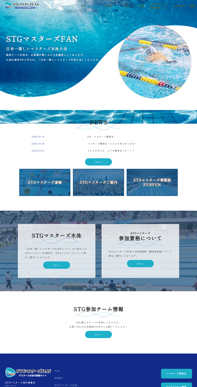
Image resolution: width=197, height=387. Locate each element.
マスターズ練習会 (174, 376)
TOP (83, 6)
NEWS (109, 6)
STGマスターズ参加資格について (159, 6)
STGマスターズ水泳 (134, 6)
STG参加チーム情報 (184, 6)
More (98, 162)
